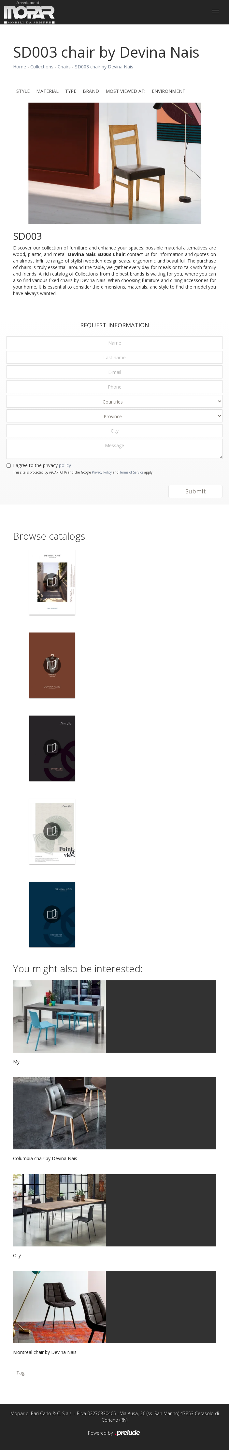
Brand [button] (91, 91)
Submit (195, 491)
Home (19, 67)
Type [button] (70, 91)
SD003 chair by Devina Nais (104, 67)
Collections (41, 67)
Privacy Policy (102, 472)
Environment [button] (168, 91)
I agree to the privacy (42, 465)
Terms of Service (131, 472)
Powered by (114, 1433)
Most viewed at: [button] (125, 91)
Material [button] (47, 91)
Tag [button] (20, 1373)
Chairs (64, 67)
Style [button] (23, 91)
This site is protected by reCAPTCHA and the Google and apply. (83, 472)
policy (65, 465)
